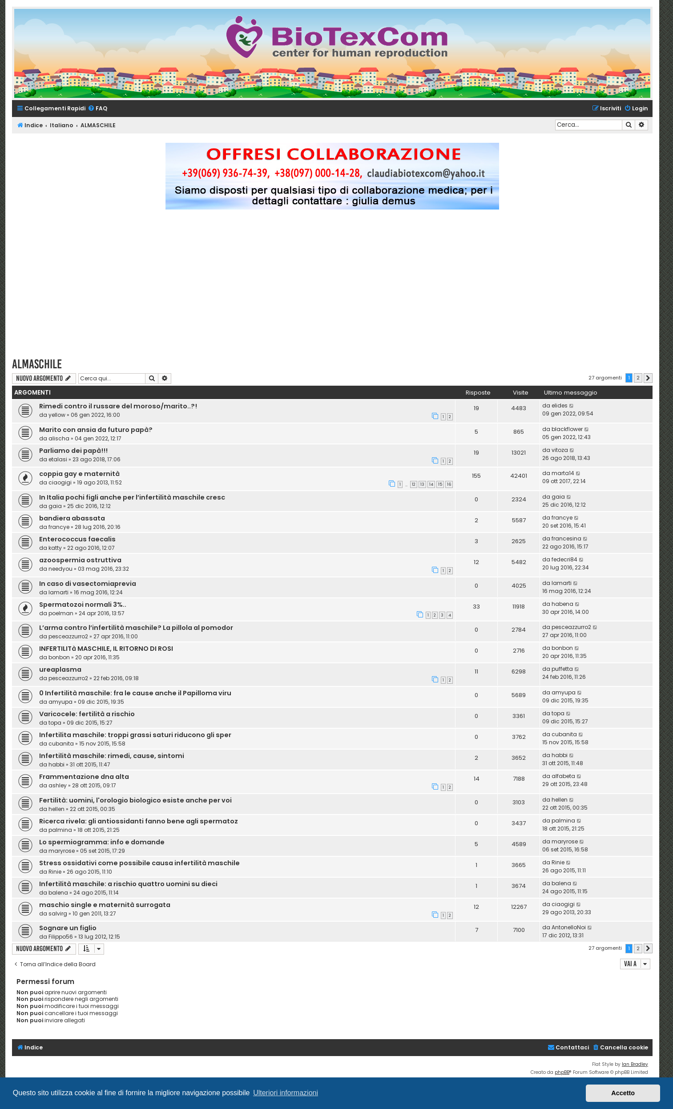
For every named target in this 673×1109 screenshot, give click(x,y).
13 (422, 484)
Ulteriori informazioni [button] (285, 1093)
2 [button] (638, 377)
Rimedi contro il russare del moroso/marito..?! (118, 406)
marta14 (563, 473)
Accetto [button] (623, 1093)
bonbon (59, 657)
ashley (57, 785)
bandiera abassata (72, 518)
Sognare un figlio (68, 927)
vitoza (560, 450)
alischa (58, 438)
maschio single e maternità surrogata (104, 904)
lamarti (58, 592)
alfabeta (563, 776)
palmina (60, 830)
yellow (56, 415)
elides (560, 405)
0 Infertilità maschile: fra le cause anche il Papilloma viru (135, 693)
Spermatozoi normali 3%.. (82, 604)
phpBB (562, 1072)
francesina (566, 538)
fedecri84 (564, 559)
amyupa (60, 702)
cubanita (61, 743)
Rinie (54, 871)
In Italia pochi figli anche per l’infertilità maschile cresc (132, 497)
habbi (56, 764)
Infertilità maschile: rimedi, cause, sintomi (111, 755)
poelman (60, 613)
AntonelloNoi (569, 927)
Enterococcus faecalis (77, 539)
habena (562, 604)
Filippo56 (60, 936)
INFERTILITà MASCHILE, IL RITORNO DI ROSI (106, 648)
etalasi (57, 459)
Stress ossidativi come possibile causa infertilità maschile (139, 863)
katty (55, 548)
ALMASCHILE (37, 364)
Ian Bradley (635, 1064)
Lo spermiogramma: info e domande (102, 842)
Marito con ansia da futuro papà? (96, 429)
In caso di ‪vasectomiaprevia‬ (87, 583)
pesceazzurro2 (68, 636)
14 (431, 484)
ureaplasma (60, 669)
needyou (60, 569)
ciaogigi (60, 482)
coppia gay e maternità (79, 473)
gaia (55, 506)
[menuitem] (97, 109)
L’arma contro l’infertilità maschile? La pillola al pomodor (136, 627)
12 (413, 484)
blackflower (567, 429)
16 (449, 484)
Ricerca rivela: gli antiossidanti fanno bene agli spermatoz (138, 821)
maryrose (61, 851)
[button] (648, 378)
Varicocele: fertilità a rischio (87, 714)
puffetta (562, 669)
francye (58, 527)
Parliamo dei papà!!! (73, 450)
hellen (56, 809)
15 (440, 484)
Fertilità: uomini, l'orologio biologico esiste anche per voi (135, 800)
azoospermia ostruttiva (80, 560)
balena (58, 892)
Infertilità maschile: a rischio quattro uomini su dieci (128, 883)
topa (54, 722)
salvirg (57, 913)
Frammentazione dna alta (84, 776)
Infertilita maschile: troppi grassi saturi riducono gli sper (135, 734)
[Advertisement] (332, 287)
